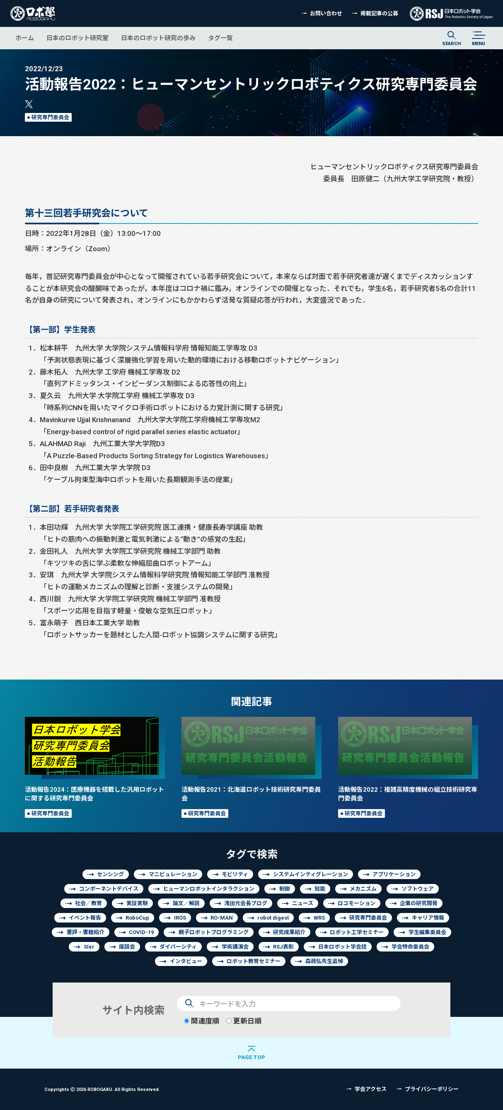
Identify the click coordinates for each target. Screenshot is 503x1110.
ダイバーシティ (178, 946)
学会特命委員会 (410, 946)
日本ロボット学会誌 (342, 946)
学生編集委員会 (427, 932)
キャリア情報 (428, 917)
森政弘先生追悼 (324, 961)
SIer (89, 946)
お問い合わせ (326, 13)
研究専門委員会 (50, 117)
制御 (284, 888)
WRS (319, 917)
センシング (110, 874)
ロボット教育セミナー (254, 961)
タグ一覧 (220, 38)
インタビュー (186, 961)
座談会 (127, 946)
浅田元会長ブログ (245, 903)
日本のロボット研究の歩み (158, 38)
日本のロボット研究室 (77, 38)
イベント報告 (85, 917)
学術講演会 (235, 946)
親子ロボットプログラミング (214, 932)
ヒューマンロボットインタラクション (208, 888)
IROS (180, 917)
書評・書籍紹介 (85, 932)
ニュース (302, 903)
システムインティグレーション (310, 874)
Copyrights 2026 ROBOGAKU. (102, 1089)
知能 (319, 888)
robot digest (273, 917)
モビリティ (235, 874)
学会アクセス (371, 1089)
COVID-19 (141, 932)
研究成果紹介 (289, 932)
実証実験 (137, 903)
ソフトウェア (417, 888)
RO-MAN (221, 917)
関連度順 (201, 1020)
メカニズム (363, 888)
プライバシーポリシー (432, 1089)
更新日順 (243, 1020)
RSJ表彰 (283, 946)
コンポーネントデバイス (108, 888)
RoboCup (137, 917)
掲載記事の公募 (379, 13)
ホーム (24, 38)
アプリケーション (394, 874)
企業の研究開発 (419, 903)
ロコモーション (356, 903)
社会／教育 (88, 903)
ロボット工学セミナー (357, 932)
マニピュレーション (173, 874)
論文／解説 (186, 903)
